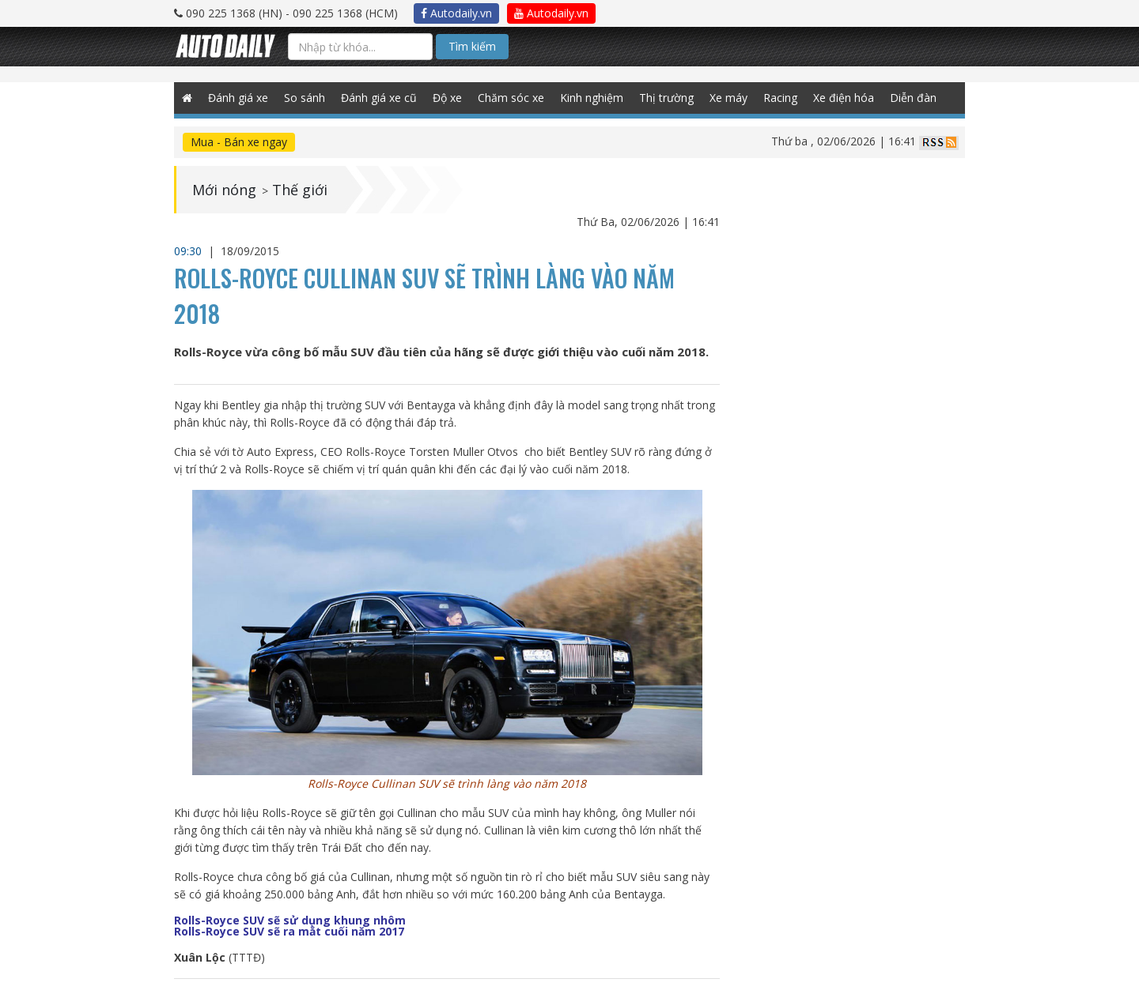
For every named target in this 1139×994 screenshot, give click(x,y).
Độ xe (447, 97)
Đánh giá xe (238, 97)
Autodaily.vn (456, 13)
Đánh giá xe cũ (379, 97)
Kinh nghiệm (591, 97)
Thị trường (666, 97)
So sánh (304, 97)
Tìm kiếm (472, 46)
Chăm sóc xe (511, 97)
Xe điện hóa (843, 97)
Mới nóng (224, 190)
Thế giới (299, 190)
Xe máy (728, 97)
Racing (780, 97)
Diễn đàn (913, 97)
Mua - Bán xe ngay (239, 141)
